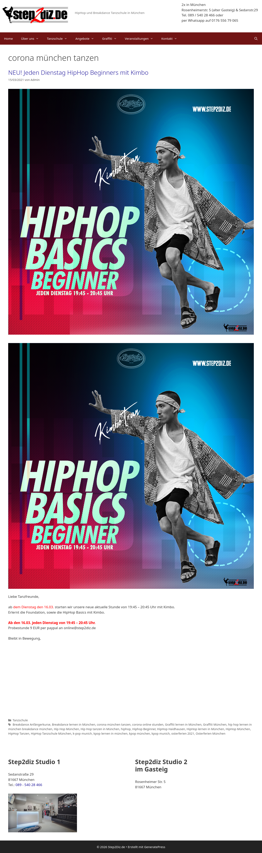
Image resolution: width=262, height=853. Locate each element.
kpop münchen (139, 733)
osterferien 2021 (182, 733)
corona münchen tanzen (114, 724)
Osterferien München (210, 733)
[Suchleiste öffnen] (256, 38)
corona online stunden (148, 724)
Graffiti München (215, 724)
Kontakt (171, 38)
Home (8, 38)
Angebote (86, 38)
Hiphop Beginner (143, 729)
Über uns (32, 38)
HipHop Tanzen (18, 733)
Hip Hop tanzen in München (100, 729)
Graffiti (111, 38)
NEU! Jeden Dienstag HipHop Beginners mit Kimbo (78, 72)
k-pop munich (82, 733)
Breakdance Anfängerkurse (32, 724)
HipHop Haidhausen (171, 729)
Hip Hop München (66, 729)
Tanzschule (59, 38)
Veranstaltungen (141, 38)
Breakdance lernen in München (73, 724)
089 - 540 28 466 (29, 784)
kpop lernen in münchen (111, 733)
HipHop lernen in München (205, 729)
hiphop (126, 729)
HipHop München (238, 729)
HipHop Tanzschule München (51, 733)
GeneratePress (154, 847)
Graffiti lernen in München (183, 724)
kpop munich (160, 733)
